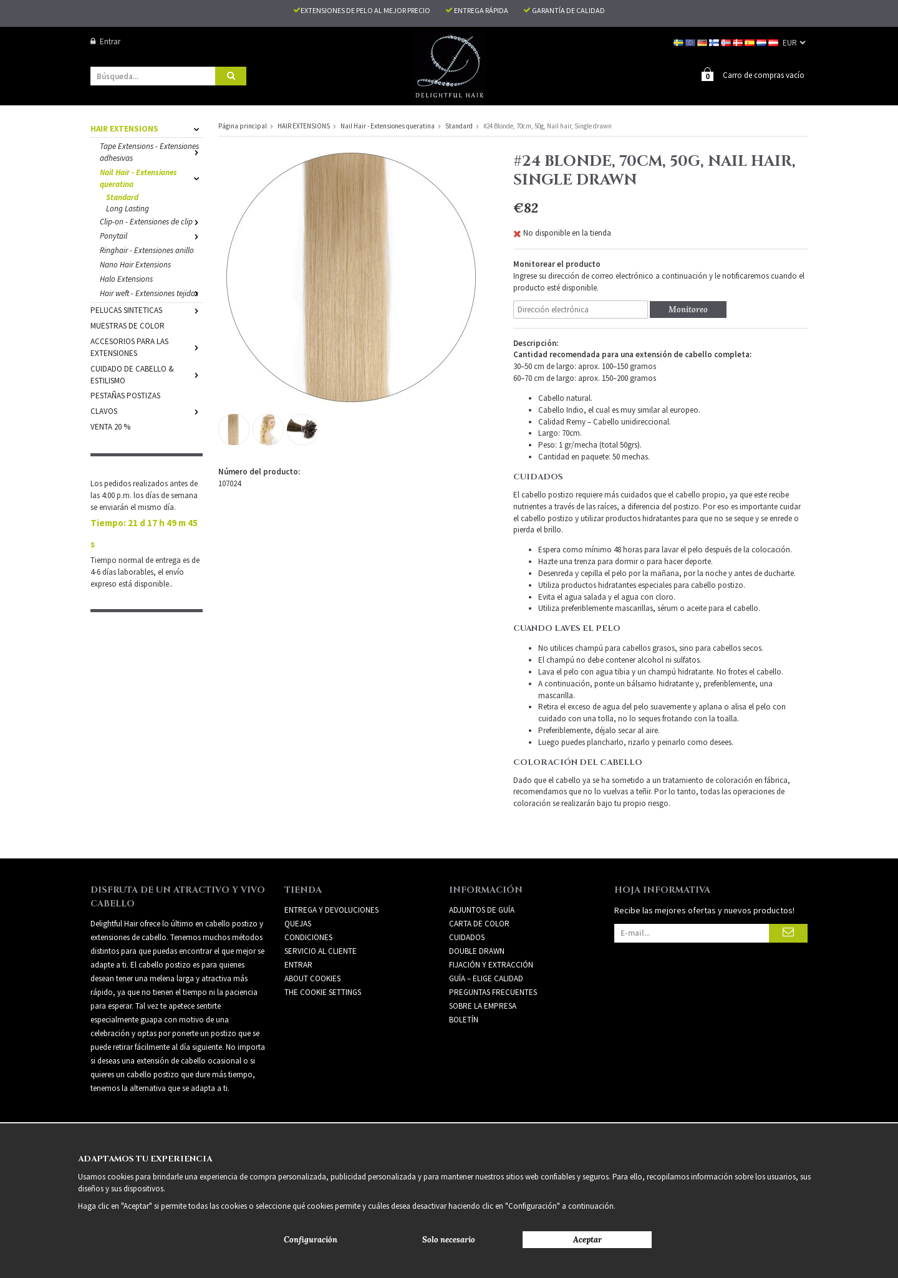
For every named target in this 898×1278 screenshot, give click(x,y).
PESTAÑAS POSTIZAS (125, 395)
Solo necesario (448, 1239)
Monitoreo (688, 309)
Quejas (297, 923)
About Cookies (312, 978)
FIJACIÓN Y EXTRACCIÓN (491, 964)
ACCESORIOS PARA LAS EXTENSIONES (146, 346)
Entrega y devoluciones (331, 909)
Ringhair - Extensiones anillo (147, 249)
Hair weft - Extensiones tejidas (151, 292)
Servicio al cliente (320, 950)
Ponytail (151, 235)
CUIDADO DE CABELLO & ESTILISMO (146, 374)
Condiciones (308, 936)
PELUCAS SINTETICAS (146, 309)
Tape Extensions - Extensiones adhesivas (151, 151)
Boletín (463, 1019)
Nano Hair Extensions (135, 264)
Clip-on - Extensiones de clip (151, 221)
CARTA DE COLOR (479, 923)
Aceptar (587, 1239)
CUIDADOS (467, 936)
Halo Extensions (126, 278)
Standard (122, 196)
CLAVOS (146, 410)
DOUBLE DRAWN (477, 950)
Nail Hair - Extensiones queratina (151, 177)
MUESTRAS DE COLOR (127, 325)
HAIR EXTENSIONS (146, 128)
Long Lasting (127, 208)
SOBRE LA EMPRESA (482, 1005)
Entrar (105, 41)
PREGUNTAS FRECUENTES (493, 991)
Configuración (310, 1239)
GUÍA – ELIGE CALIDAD (486, 978)
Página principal (242, 125)
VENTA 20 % (110, 426)
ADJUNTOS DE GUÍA (481, 909)
